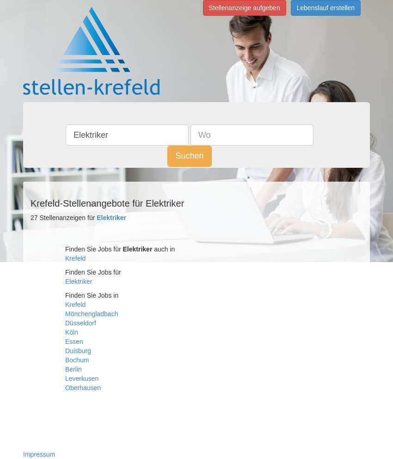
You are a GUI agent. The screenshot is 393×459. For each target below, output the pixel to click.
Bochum (77, 360)
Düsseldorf (80, 323)
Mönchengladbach (91, 314)
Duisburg (78, 351)
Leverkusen (81, 378)
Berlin (73, 369)
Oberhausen (83, 388)
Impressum (39, 454)
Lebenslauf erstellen (326, 8)
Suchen (189, 155)
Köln (71, 332)
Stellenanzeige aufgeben (244, 8)
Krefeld (75, 258)
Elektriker (78, 281)
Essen (74, 341)
